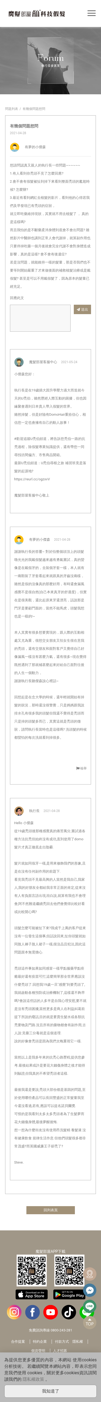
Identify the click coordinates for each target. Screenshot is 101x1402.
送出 (82, 309)
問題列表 (11, 109)
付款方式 (62, 1341)
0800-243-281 (61, 1330)
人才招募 (60, 1351)
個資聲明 (38, 1351)
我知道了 (50, 1391)
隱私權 (77, 1341)
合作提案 (18, 1341)
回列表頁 (51, 1210)
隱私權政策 (33, 1379)
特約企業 (40, 1341)
